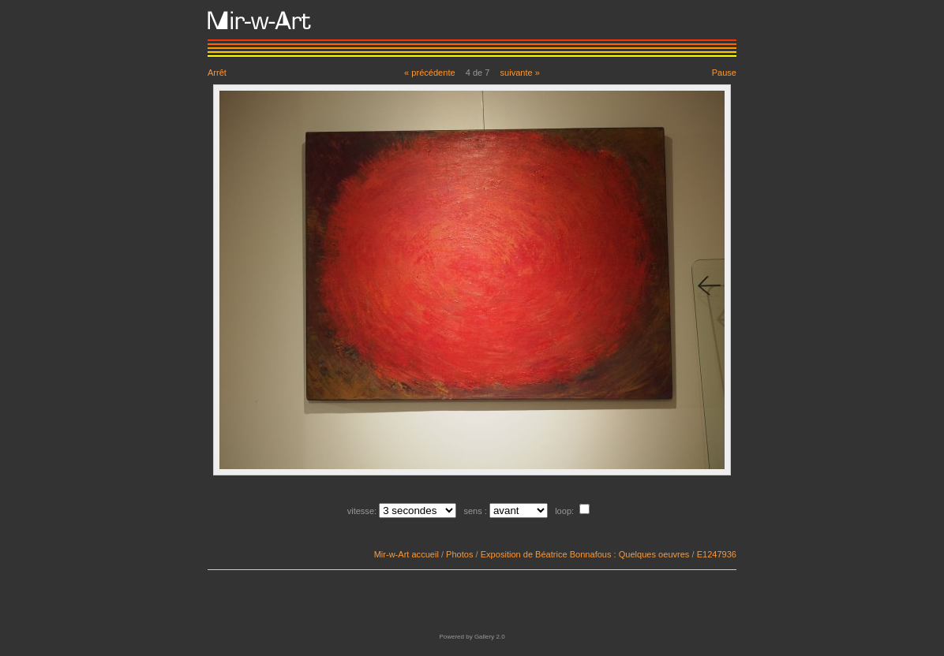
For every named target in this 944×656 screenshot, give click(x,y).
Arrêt (217, 72)
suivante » (520, 72)
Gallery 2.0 (489, 636)
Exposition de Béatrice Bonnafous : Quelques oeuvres (585, 554)
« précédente (429, 72)
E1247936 (716, 554)
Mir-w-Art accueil (406, 554)
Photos (459, 554)
